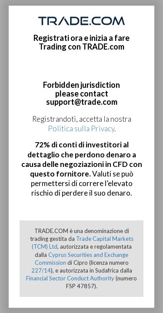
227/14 (41, 270)
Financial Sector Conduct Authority (70, 278)
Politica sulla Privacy (81, 128)
